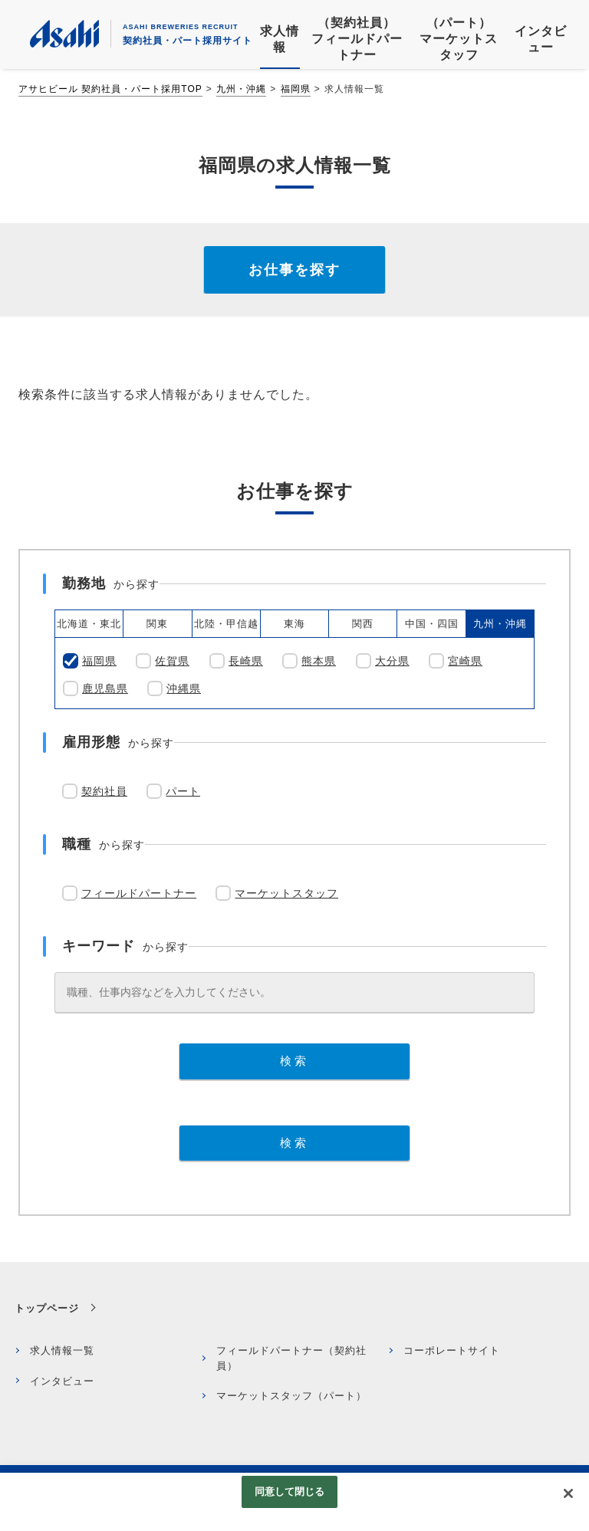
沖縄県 (183, 688)
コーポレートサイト (451, 1350)
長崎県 (246, 661)
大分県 (392, 661)
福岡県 (296, 89)
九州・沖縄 (241, 89)
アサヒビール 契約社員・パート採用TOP (110, 89)
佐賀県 (172, 661)
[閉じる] (568, 1493)
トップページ (47, 1308)
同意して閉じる (290, 1491)
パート (183, 791)
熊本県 (318, 661)
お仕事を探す (294, 270)
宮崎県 (465, 661)
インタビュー (62, 1381)
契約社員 (104, 791)
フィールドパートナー (138, 893)
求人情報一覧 (62, 1350)
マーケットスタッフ (286, 893)
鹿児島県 (105, 688)
